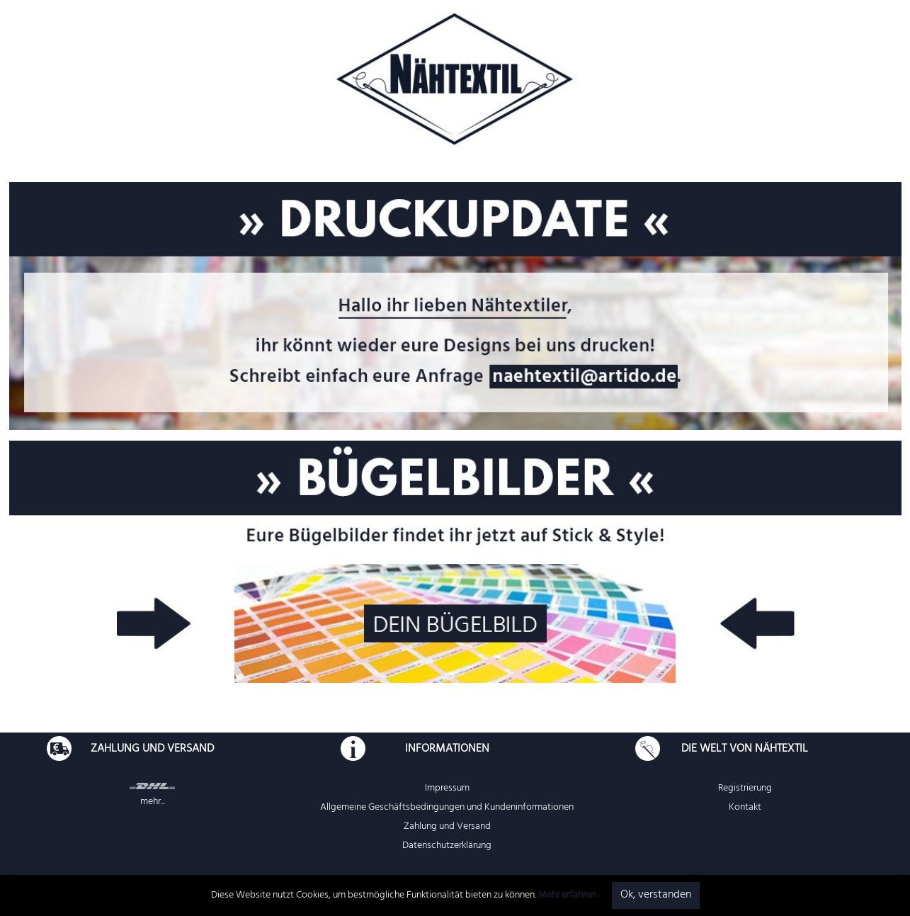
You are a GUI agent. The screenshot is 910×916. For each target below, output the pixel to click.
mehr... (152, 802)
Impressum (447, 788)
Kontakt (745, 808)
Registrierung (745, 788)
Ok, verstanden (655, 895)
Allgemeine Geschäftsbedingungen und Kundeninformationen (447, 808)
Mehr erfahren (567, 895)
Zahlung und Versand (447, 827)
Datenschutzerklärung (446, 846)
